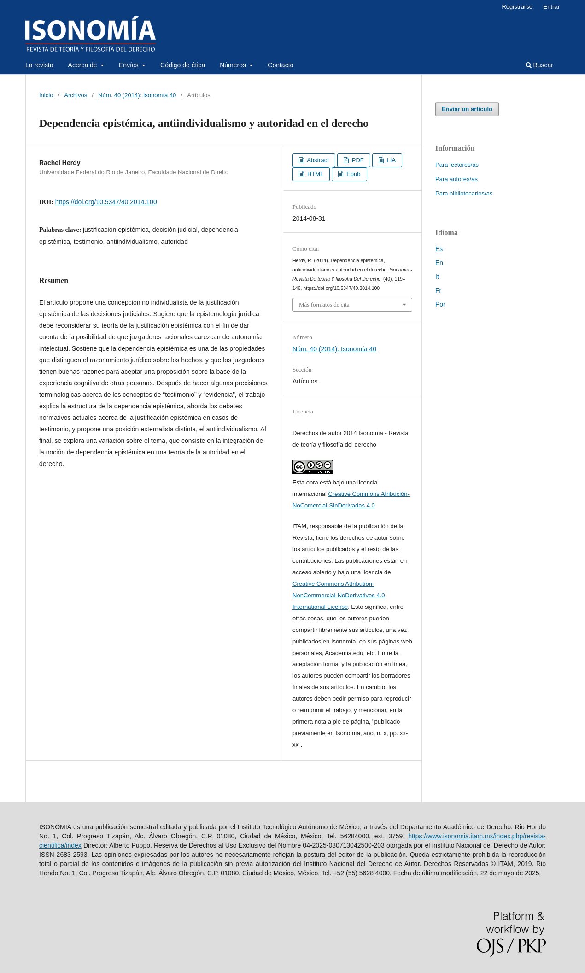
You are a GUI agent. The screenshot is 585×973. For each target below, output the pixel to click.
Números (234, 65)
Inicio (46, 95)
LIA (390, 160)
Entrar (552, 6)
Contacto (280, 65)
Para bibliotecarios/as (463, 193)
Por (440, 304)
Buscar (539, 65)
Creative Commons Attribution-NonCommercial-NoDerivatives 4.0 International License (338, 595)
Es (439, 249)
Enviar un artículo (467, 109)
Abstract (317, 160)
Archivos (75, 95)
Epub (353, 174)
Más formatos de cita (324, 304)
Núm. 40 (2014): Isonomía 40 (137, 95)
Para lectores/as (457, 164)
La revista (39, 65)
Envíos (129, 65)
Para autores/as (456, 179)
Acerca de (83, 65)
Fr (438, 290)
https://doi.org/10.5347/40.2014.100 (106, 202)
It (437, 276)
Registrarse (517, 6)
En (439, 262)
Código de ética (182, 65)
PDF (357, 160)
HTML (314, 174)
